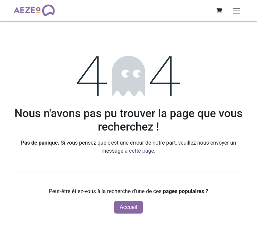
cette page (141, 151)
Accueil (128, 207)
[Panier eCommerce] (218, 10)
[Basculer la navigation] (236, 10)
